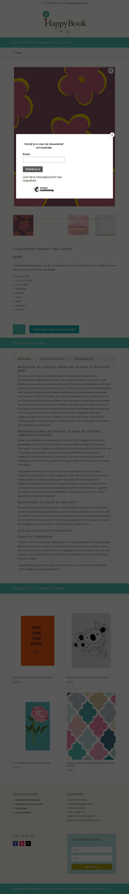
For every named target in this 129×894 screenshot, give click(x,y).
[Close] (112, 134)
